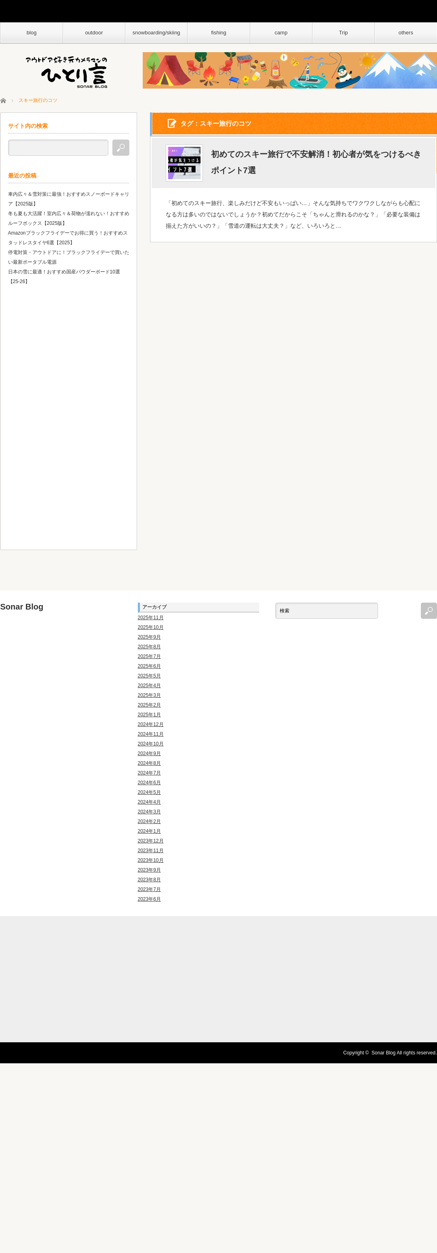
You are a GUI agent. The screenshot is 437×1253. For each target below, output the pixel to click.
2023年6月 (149, 899)
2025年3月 (149, 695)
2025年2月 (149, 705)
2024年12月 (151, 724)
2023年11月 (151, 850)
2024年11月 (151, 734)
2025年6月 (149, 666)
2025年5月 (149, 676)
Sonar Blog (22, 606)
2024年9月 (149, 753)
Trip (343, 33)
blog (32, 33)
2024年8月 (149, 763)
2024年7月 (149, 773)
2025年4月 (149, 685)
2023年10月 (151, 860)
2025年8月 (149, 647)
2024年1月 (149, 831)
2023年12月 (151, 841)
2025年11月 (151, 617)
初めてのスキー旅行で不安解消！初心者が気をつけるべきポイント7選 (316, 162)
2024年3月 (149, 812)
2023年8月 (149, 880)
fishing (218, 33)
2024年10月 (151, 744)
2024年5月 (149, 792)
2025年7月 (149, 656)
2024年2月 (149, 821)
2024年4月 (149, 802)
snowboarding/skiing (156, 33)
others (406, 33)
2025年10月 (151, 627)
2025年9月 (149, 637)
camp (280, 33)
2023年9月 (149, 870)
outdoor (94, 33)
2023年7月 (149, 889)
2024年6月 (149, 782)
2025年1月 (149, 715)
